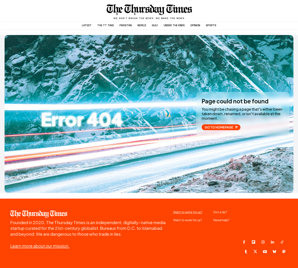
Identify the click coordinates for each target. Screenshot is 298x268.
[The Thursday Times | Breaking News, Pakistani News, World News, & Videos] (149, 11)
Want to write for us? (187, 212)
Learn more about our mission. (39, 245)
